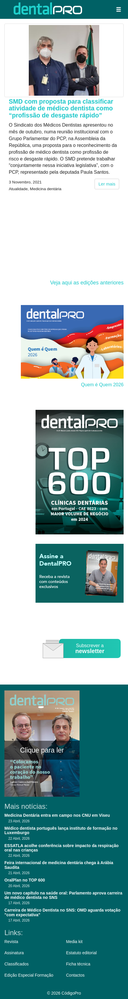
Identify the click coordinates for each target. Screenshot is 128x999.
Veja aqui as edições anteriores (87, 283)
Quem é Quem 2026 (102, 384)
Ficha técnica (78, 964)
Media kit (74, 941)
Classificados (16, 964)
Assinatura (14, 952)
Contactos (75, 975)
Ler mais (106, 183)
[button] (118, 9)
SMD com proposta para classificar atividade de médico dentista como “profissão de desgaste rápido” (61, 108)
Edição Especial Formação (28, 975)
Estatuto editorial (81, 952)
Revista (11, 941)
